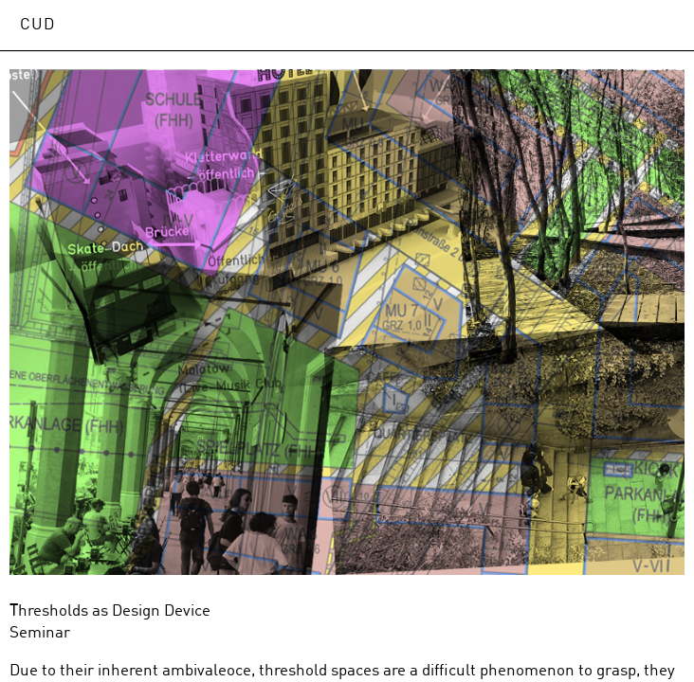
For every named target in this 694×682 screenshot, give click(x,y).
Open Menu (660, 24)
